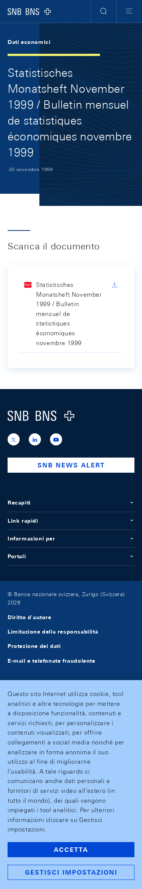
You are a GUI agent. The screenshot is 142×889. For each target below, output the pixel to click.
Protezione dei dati (34, 646)
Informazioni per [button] (71, 538)
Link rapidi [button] (71, 521)
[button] (103, 11)
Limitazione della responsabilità (53, 631)
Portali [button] (71, 556)
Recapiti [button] (71, 502)
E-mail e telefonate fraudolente (51, 660)
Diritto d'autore (29, 617)
